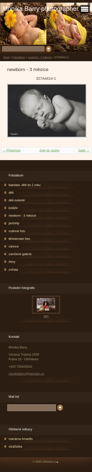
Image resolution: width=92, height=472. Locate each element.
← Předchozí (11, 150)
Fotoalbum (18, 57)
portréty (14, 223)
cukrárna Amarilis (21, 439)
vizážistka (15, 446)
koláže (13, 208)
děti (11, 192)
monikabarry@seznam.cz (26, 374)
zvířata (13, 269)
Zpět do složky (49, 150)
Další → (84, 150)
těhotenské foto (19, 239)
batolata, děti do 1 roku (24, 185)
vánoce (14, 246)
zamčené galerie (20, 254)
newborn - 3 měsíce (40, 57)
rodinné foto (17, 231)
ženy (12, 262)
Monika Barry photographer (40, 8)
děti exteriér (17, 200)
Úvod (6, 57)
